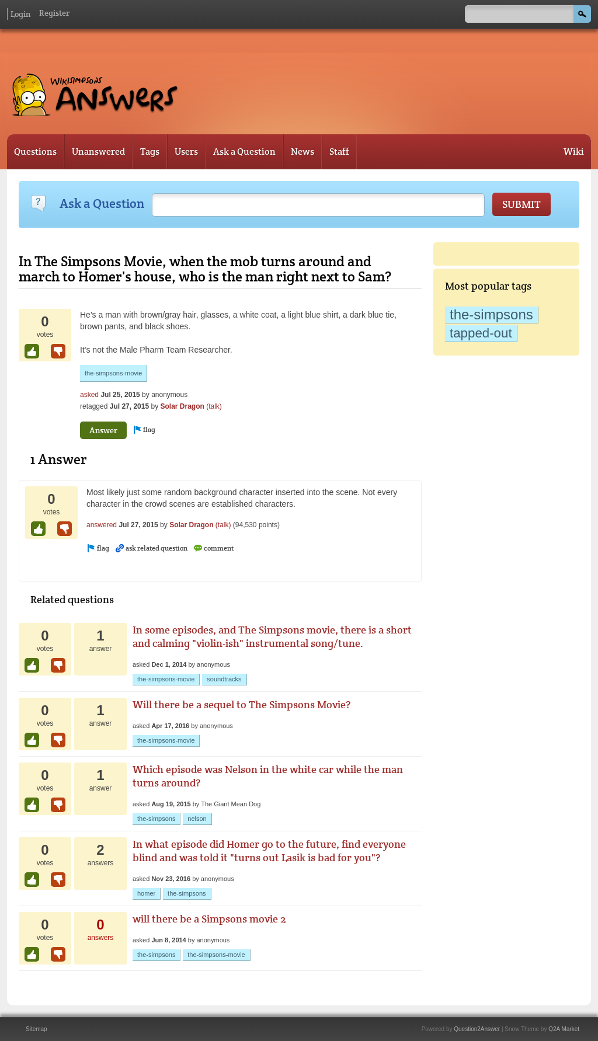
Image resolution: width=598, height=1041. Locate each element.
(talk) (214, 406)
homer (146, 893)
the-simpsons (491, 314)
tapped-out (481, 333)
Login (20, 14)
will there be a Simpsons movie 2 (209, 918)
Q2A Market (563, 1029)
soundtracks (224, 679)
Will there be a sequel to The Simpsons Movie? (241, 704)
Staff (339, 151)
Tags (149, 151)
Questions (35, 151)
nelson (196, 818)
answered (101, 525)
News (302, 151)
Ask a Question (244, 151)
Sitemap (36, 1029)
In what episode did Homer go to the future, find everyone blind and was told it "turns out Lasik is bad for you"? (269, 850)
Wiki (574, 151)
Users (186, 151)
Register (54, 13)
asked (89, 395)
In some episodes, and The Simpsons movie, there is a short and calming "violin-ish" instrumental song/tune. (272, 636)
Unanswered (98, 151)
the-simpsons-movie (113, 373)
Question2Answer (477, 1029)
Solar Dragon (182, 406)
